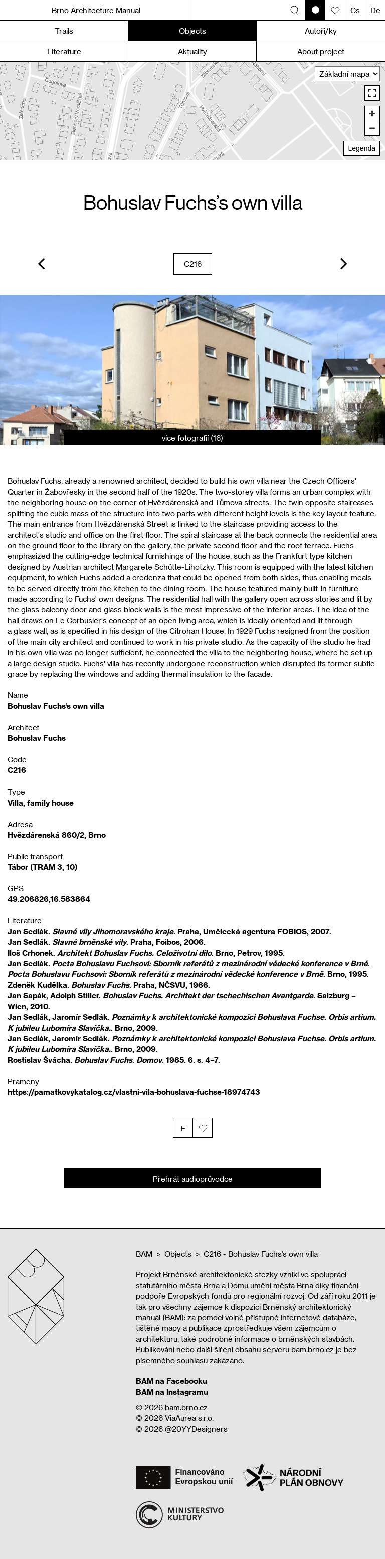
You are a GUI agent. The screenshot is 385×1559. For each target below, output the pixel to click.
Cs (355, 10)
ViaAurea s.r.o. (189, 1417)
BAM (144, 1253)
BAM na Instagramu (172, 1391)
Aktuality (192, 51)
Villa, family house (41, 802)
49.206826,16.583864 (49, 898)
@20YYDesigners (196, 1428)
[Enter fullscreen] (372, 93)
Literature (64, 51)
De (375, 10)
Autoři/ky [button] (321, 30)
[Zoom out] (372, 128)
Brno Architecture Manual (96, 10)
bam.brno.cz (186, 1407)
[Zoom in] (372, 113)
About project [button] (320, 51)
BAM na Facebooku (171, 1380)
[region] (192, 111)
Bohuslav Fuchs (37, 737)
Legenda (361, 148)
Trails (64, 30)
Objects (177, 1253)
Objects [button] (192, 30)
